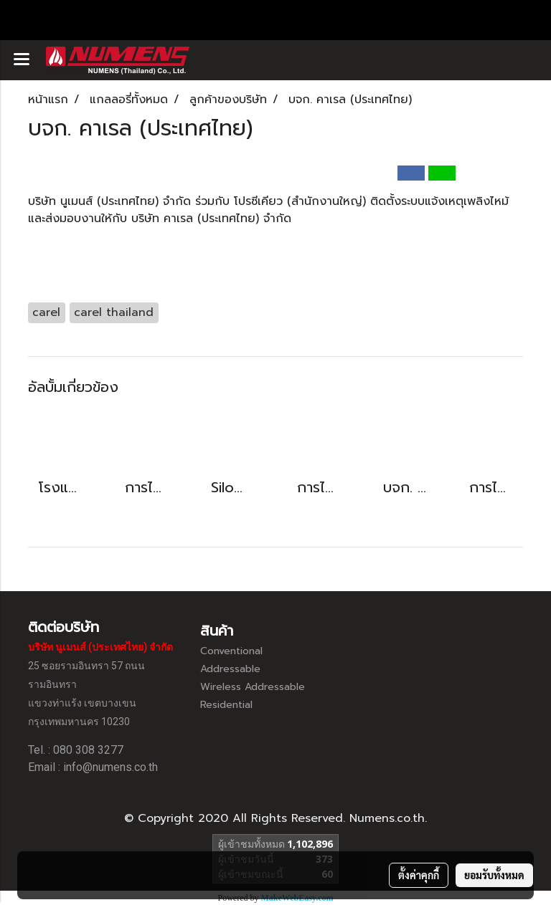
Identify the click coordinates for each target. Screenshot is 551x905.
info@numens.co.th (110, 767)
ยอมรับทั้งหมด (494, 874)
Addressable (230, 668)
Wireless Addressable (252, 686)
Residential (226, 704)
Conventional (231, 651)
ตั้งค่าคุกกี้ (418, 874)
